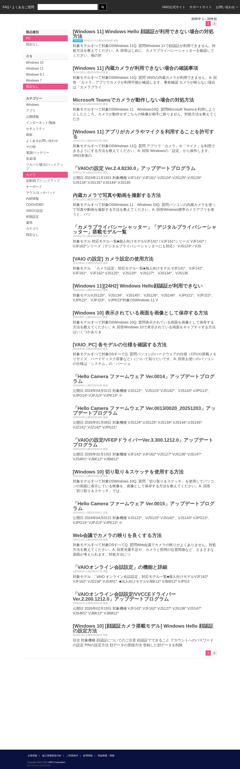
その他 (31, 146)
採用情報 (88, 755)
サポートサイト (200, 7)
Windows (32, 104)
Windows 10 (34, 62)
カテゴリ (32, 228)
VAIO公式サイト (173, 7)
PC (28, 38)
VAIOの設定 (34, 210)
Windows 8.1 (35, 74)
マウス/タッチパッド (41, 192)
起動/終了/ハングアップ (43, 180)
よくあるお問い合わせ (42, 140)
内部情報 (32, 198)
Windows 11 (34, 68)
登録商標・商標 (106, 755)
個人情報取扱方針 (51, 755)
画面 (29, 134)
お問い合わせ (227, 7)
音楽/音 (31, 158)
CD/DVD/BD (35, 204)
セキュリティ (35, 128)
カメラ (31, 174)
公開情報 (32, 116)
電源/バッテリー (37, 152)
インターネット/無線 (41, 122)
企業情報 (32, 755)
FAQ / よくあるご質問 (18, 7)
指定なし (32, 44)
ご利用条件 (72, 755)
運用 (29, 222)
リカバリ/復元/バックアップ (44, 166)
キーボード (34, 186)
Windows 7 (34, 80)
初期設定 (32, 216)
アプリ (31, 110)
